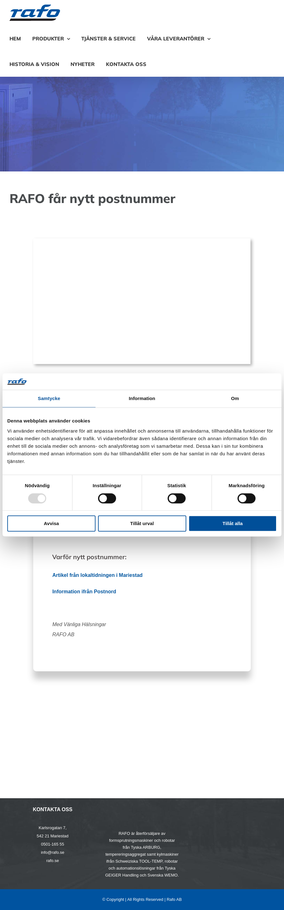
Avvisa (51, 523)
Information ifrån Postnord (84, 591)
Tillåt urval (142, 523)
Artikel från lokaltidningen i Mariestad (97, 575)
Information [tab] (142, 398)
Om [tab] (235, 398)
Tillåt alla (233, 523)
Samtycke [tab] (49, 398)
